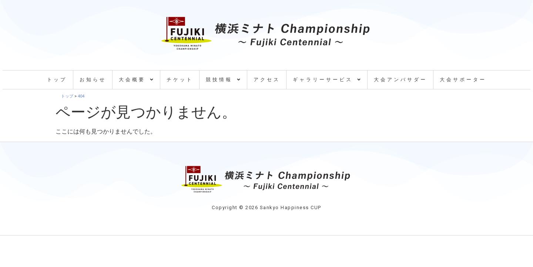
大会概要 (136, 79)
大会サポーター (463, 79)
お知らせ (93, 79)
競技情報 (223, 79)
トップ (57, 79)
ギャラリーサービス (327, 79)
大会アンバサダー (400, 79)
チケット (180, 79)
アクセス (267, 79)
